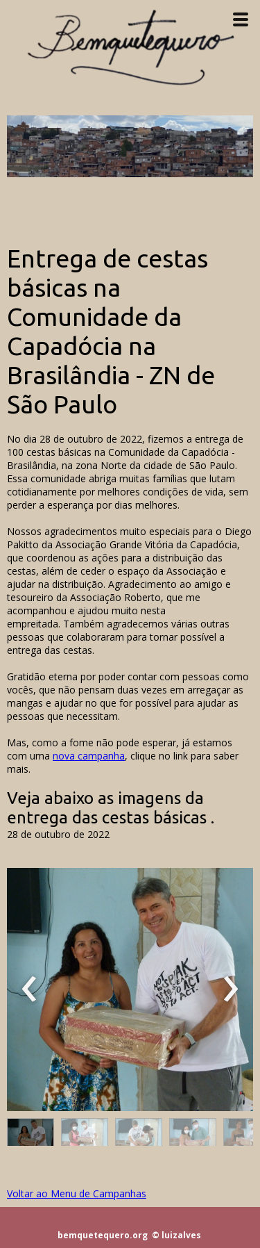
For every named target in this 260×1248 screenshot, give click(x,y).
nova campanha (89, 755)
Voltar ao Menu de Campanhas (76, 1193)
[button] (30, 1135)
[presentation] (29, 989)
